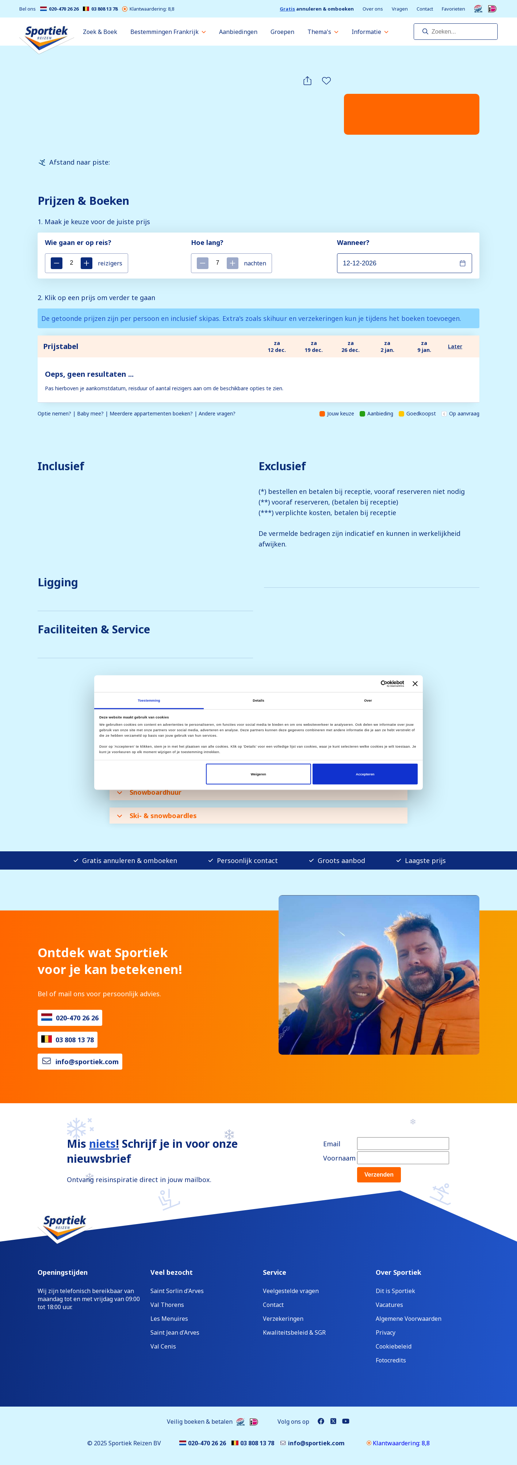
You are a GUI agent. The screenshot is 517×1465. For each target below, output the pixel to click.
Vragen (400, 9)
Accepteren (365, 774)
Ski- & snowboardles (157, 815)
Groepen (282, 32)
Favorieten (453, 9)
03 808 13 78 (100, 9)
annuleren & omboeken (317, 9)
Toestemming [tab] (149, 700)
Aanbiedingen (238, 32)
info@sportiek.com (87, 1061)
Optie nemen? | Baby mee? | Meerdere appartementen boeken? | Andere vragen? (136, 413)
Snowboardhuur (149, 792)
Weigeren (258, 774)
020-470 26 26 (59, 9)
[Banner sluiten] (415, 683)
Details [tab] (258, 700)
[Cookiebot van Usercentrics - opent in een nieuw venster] (372, 683)
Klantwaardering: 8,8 (148, 9)
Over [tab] (368, 700)
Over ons (373, 9)
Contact (425, 9)
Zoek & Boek (100, 32)
